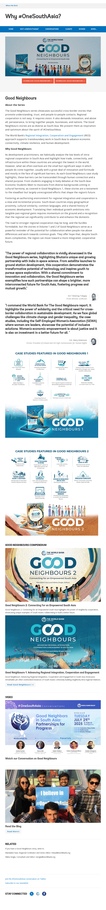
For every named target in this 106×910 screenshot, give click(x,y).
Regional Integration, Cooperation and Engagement (54, 135)
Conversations (52, 29)
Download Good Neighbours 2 (70, 81)
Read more (13, 832)
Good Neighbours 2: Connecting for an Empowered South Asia (40, 605)
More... (94, 29)
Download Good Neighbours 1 (37, 81)
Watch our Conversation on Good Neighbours (31, 758)
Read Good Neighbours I (20, 685)
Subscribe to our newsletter (16, 883)
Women (82, 29)
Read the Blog (13, 826)
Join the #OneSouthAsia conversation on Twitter (25, 879)
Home (11, 29)
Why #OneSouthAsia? (29, 29)
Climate (68, 29)
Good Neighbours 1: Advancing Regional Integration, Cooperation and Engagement (52, 672)
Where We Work (12, 5)
